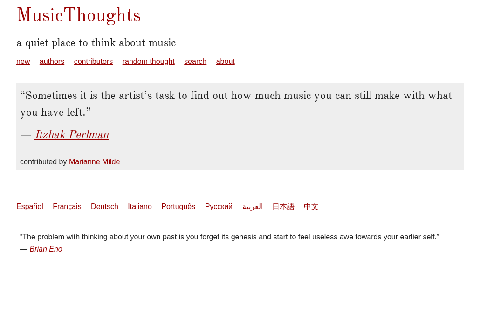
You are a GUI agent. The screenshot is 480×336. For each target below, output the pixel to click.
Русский (219, 206)
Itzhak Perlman (71, 134)
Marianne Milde (94, 162)
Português (178, 206)
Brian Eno (45, 249)
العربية (252, 206)
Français (67, 206)
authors (52, 61)
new (23, 61)
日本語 (283, 206)
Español (29, 206)
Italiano (140, 206)
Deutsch (104, 206)
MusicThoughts (78, 14)
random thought (149, 61)
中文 (311, 206)
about (225, 61)
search (195, 61)
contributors (93, 61)
